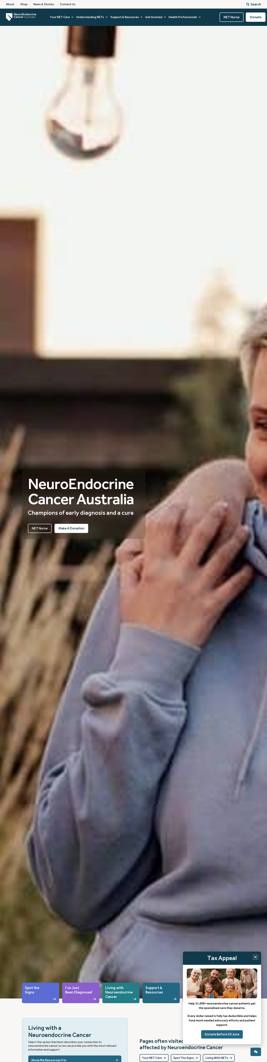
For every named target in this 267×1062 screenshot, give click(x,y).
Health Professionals (185, 17)
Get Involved (155, 17)
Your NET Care (62, 17)
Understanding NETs (92, 17)
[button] (255, 957)
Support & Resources (126, 17)
